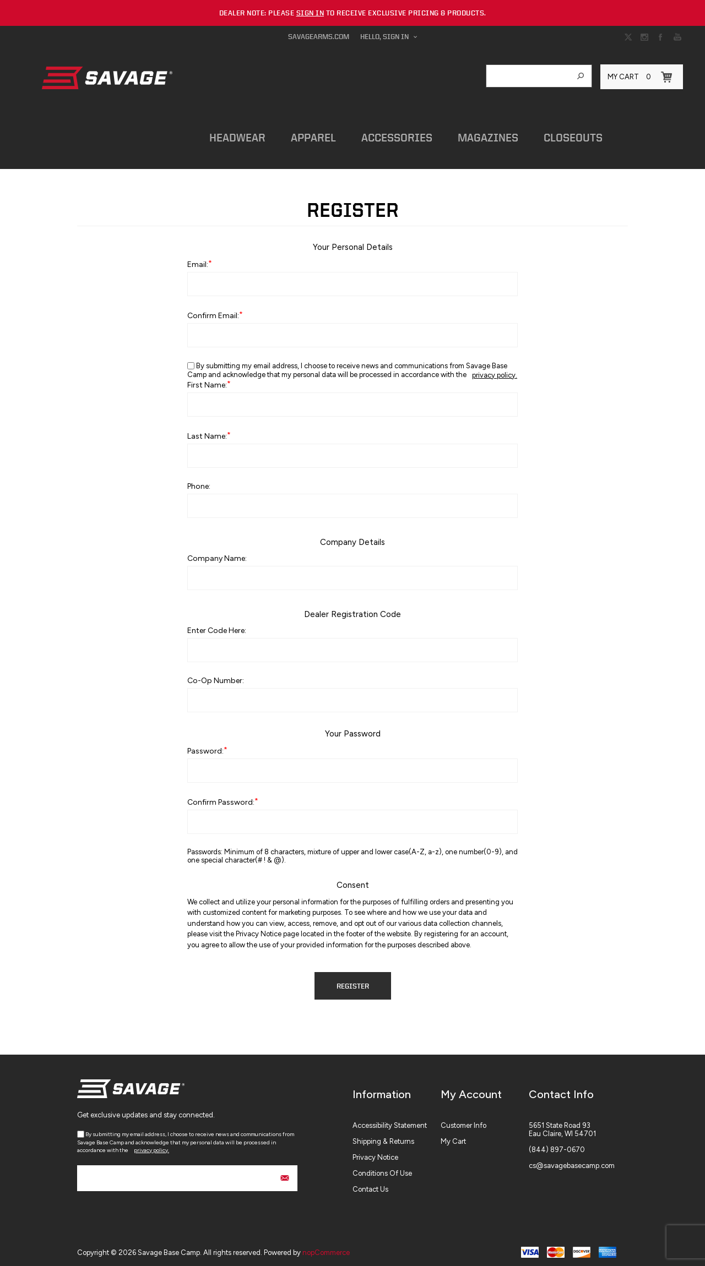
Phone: (198, 480)
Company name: (217, 553)
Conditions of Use (382, 1168)
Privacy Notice (375, 1152)
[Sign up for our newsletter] (187, 1173)
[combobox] (528, 76)
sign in (310, 13)
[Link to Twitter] (628, 37)
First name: (207, 379)
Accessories (384, 134)
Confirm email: (213, 310)
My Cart (453, 1136)
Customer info (463, 1120)
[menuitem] (396, 1120)
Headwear (232, 134)
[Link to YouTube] (677, 37)
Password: (205, 745)
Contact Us (370, 1184)
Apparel (304, 134)
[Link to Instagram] (644, 37)
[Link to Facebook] (661, 37)
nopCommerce (326, 1247)
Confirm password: (220, 796)
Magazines (472, 134)
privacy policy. (494, 369)
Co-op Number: (215, 675)
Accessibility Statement (389, 1120)
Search (581, 76)
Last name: (207, 430)
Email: (197, 259)
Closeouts (554, 134)
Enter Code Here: (216, 625)
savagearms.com (318, 36)
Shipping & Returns (383, 1136)
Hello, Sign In (384, 36)
